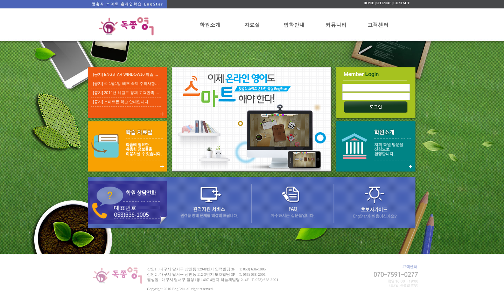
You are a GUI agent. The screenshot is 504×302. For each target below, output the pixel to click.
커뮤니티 (336, 24)
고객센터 (378, 24)
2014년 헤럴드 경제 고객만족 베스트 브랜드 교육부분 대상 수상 (159, 92)
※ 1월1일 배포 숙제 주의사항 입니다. (136, 83)
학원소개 (210, 24)
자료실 (252, 24)
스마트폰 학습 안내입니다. (126, 102)
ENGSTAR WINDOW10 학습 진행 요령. (138, 74)
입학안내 (294, 24)
